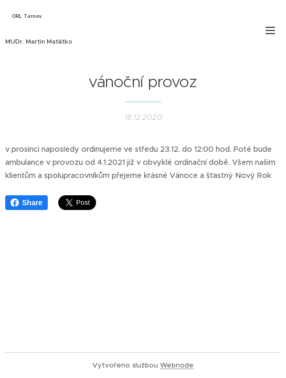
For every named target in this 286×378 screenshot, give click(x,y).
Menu (270, 30)
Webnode (177, 365)
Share (26, 202)
